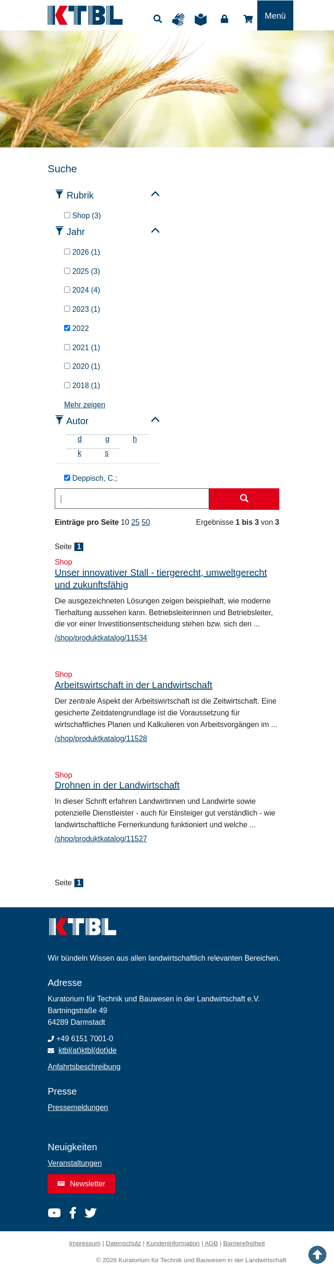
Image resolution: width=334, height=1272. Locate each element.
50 (146, 522)
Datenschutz (123, 1243)
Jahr (76, 232)
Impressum (85, 1243)
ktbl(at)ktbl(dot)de (87, 1050)
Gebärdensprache (180, 19)
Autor (77, 421)
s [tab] (107, 453)
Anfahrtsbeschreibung (84, 1067)
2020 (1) (82, 366)
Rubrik (80, 195)
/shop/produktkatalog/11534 (101, 638)
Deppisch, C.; (90, 478)
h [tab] (135, 439)
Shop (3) (82, 216)
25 (135, 522)
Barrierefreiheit (244, 1243)
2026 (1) (82, 252)
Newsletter (81, 1183)
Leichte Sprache (203, 19)
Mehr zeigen (84, 405)
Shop (248, 19)
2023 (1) (82, 309)
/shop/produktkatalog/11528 (101, 739)
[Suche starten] (244, 499)
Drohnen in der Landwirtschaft (117, 785)
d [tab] (80, 439)
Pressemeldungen (78, 1107)
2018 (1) (82, 386)
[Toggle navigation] (275, 15)
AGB (211, 1243)
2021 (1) (82, 348)
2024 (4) (82, 290)
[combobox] (132, 498)
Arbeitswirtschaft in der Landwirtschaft (133, 685)
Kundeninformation (173, 1243)
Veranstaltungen (75, 1163)
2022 (76, 328)
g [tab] (107, 439)
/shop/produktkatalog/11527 (101, 839)
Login (224, 19)
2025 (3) (82, 271)
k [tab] (79, 453)
